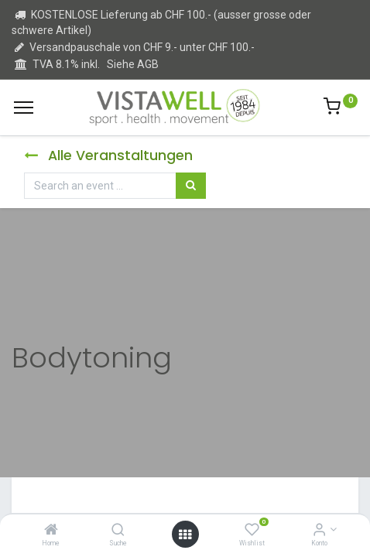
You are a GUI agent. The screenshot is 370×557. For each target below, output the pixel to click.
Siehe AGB (133, 64)
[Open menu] (185, 534)
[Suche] (118, 531)
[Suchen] (191, 186)
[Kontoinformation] (319, 531)
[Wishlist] (252, 531)
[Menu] (23, 107)
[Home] (51, 531)
